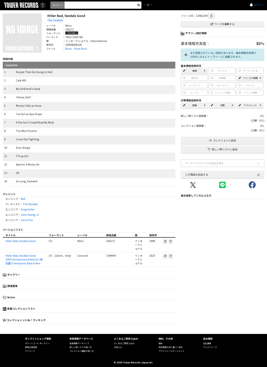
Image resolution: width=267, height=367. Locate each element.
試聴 (222, 105)
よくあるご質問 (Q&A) (124, 343)
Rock (68, 48)
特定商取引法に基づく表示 (171, 347)
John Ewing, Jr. (30, 214)
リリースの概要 (250, 77)
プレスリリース (210, 347)
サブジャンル (250, 105)
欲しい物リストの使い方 (80, 347)
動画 (194, 105)
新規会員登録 (31, 347)
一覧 (147, 5)
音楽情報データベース (79, 343)
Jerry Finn (27, 220)
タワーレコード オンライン (37, 343)
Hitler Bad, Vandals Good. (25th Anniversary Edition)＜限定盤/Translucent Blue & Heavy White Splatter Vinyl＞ (24, 261)
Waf (23, 199)
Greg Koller (28, 209)
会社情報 (207, 343)
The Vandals (55, 20)
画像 (194, 70)
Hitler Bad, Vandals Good (20, 241)
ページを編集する (223, 24)
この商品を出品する (222, 174)
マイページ (30, 350)
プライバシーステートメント (171, 350)
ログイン (259, 5)
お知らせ (118, 347)
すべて (56, 5)
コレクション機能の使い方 (81, 350)
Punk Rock (80, 48)
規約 (161, 343)
